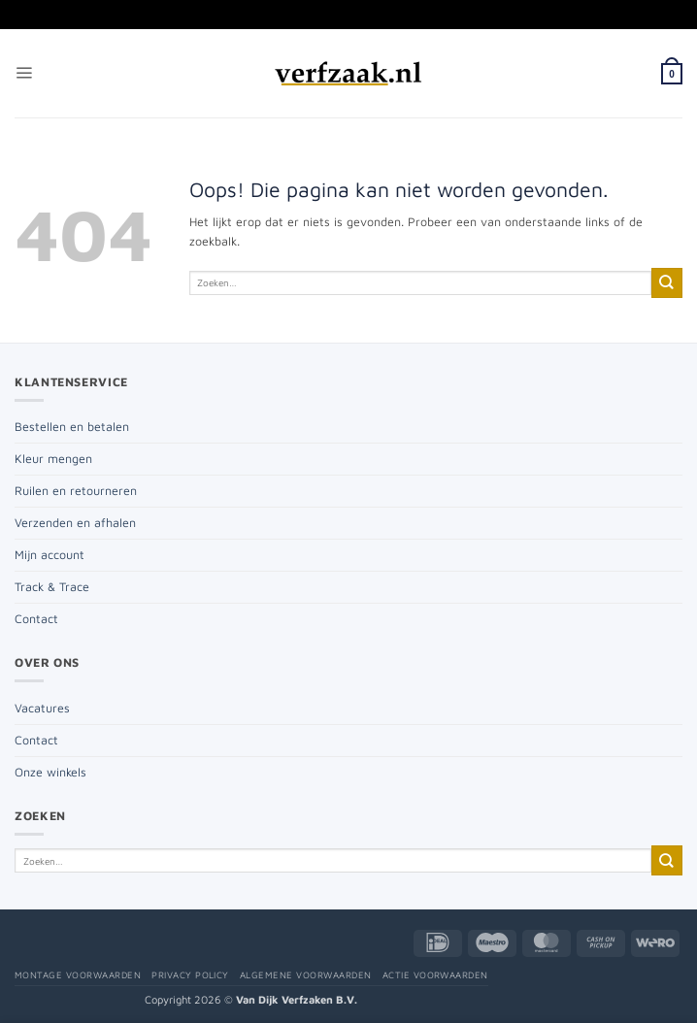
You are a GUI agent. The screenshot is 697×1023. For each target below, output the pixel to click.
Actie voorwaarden (435, 975)
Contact (36, 618)
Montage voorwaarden (78, 975)
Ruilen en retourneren (76, 490)
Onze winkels (50, 772)
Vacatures (42, 708)
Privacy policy (190, 975)
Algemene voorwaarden (306, 975)
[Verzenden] (666, 283)
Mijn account (49, 554)
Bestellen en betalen (72, 426)
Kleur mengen (53, 458)
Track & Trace (52, 586)
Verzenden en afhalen (75, 522)
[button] (24, 73)
